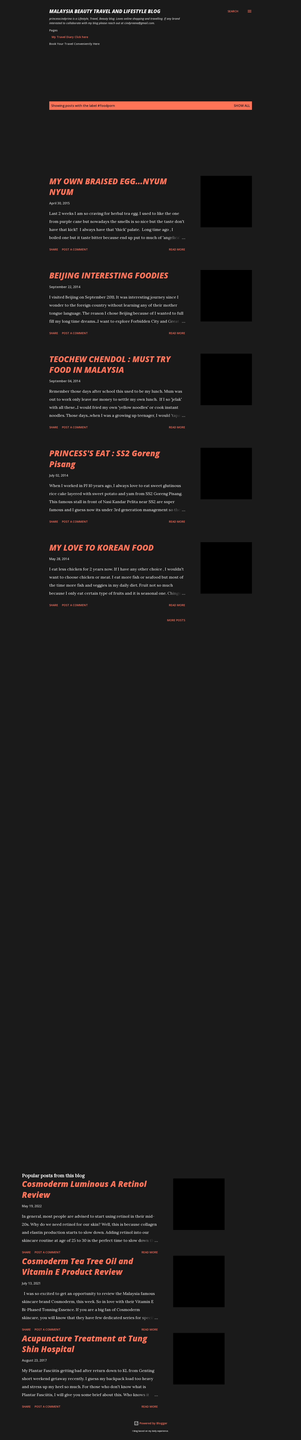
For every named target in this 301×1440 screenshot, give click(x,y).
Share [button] (53, 249)
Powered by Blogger (150, 1423)
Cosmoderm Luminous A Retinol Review (84, 1189)
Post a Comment (75, 249)
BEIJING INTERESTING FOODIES (108, 275)
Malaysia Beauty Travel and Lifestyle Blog (104, 11)
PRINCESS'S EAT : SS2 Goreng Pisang (104, 458)
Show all (242, 105)
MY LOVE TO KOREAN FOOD (101, 547)
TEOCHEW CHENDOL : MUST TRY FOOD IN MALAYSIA (110, 364)
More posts (176, 620)
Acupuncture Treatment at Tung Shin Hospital (84, 1344)
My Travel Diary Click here (70, 37)
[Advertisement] (142, 147)
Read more (177, 249)
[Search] (233, 11)
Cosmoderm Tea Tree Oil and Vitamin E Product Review (77, 1266)
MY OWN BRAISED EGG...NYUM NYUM (108, 186)
